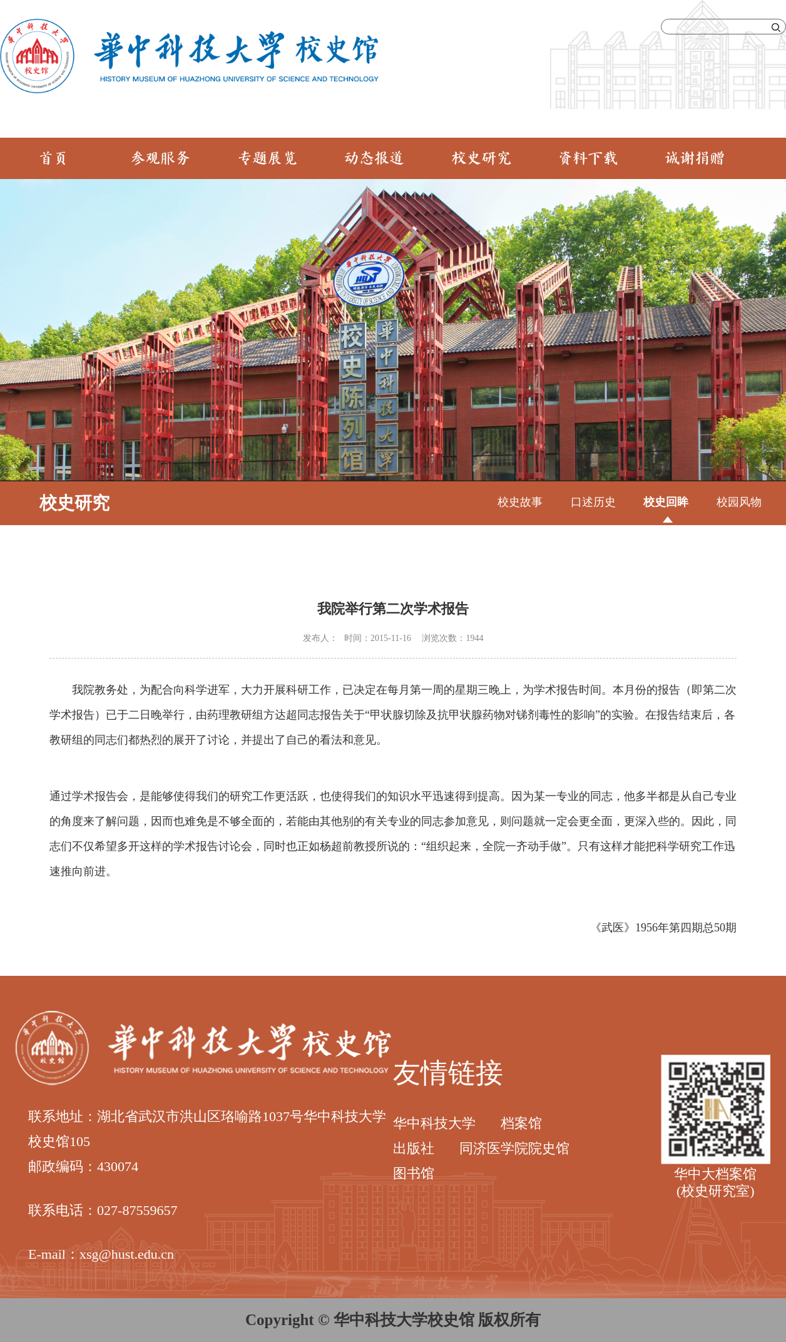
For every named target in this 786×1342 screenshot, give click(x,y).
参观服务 (160, 159)
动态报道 (374, 159)
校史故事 (520, 502)
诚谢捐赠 (695, 159)
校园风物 (739, 502)
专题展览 (267, 159)
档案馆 (521, 1123)
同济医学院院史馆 (514, 1148)
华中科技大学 (434, 1123)
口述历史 (593, 502)
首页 (53, 159)
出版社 (413, 1148)
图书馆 (413, 1173)
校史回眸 (665, 502)
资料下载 (588, 159)
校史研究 (481, 159)
